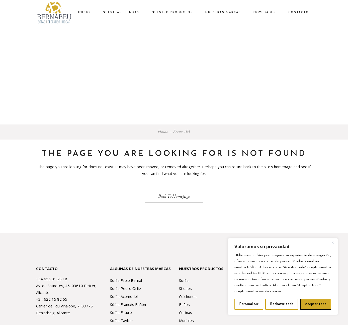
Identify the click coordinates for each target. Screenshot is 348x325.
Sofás (184, 280)
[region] (283, 276)
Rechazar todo (282, 304)
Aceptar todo (315, 304)
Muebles (186, 320)
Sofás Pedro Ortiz (125, 288)
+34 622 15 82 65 (51, 299)
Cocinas (185, 312)
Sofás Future (121, 312)
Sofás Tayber (121, 320)
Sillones (185, 288)
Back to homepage (174, 196)
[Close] (333, 242)
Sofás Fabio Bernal (126, 280)
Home (163, 131)
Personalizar (248, 304)
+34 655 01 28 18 (51, 278)
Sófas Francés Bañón (128, 304)
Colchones (188, 296)
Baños (184, 304)
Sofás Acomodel (124, 296)
